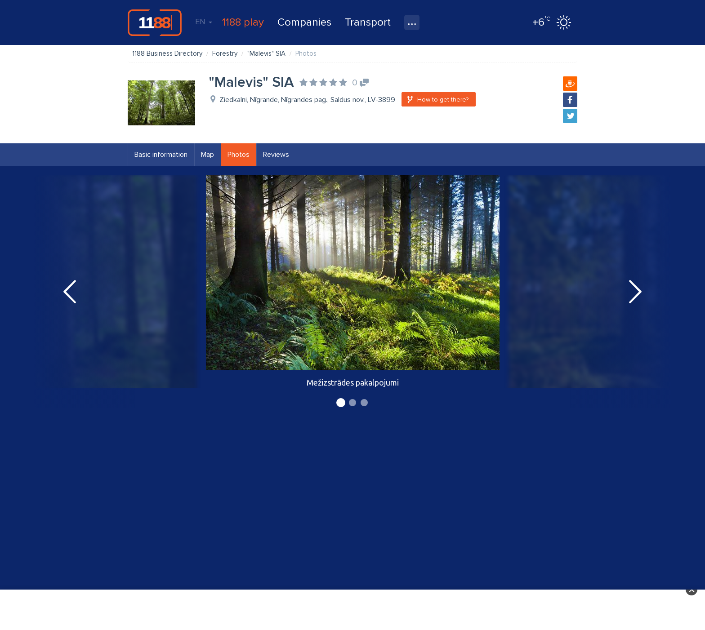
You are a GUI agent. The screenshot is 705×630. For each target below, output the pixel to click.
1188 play (243, 22)
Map (207, 154)
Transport (368, 22)
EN (203, 22)
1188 (155, 22)
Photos (239, 154)
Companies (304, 22)
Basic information (160, 154)
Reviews (276, 154)
